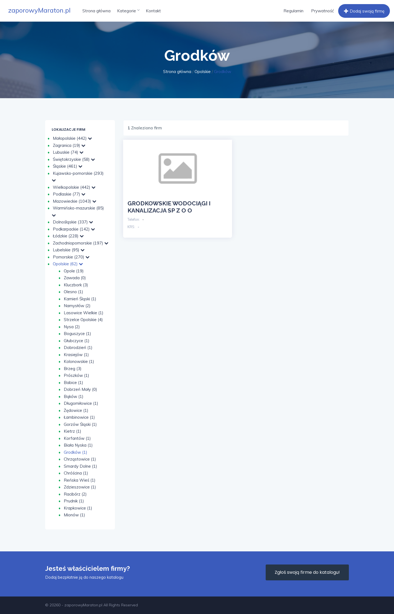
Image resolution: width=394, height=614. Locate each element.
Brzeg (73, 368)
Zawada (75, 277)
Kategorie (128, 10)
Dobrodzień (78, 347)
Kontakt (153, 10)
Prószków (76, 375)
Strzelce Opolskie (83, 319)
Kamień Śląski (80, 298)
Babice (73, 382)
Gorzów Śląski (80, 424)
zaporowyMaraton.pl (39, 10)
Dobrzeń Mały (80, 389)
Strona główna (96, 10)
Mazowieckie (74, 201)
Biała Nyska (78, 445)
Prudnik (74, 501)
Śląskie (67, 166)
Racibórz (75, 494)
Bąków (73, 396)
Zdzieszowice (80, 487)
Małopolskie (72, 138)
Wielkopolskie (74, 187)
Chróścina (76, 473)
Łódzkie (68, 235)
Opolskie (203, 71)
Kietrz (72, 431)
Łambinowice (79, 417)
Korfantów (77, 438)
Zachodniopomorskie (80, 243)
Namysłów (77, 305)
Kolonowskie (79, 361)
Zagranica (69, 145)
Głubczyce (76, 340)
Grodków (75, 452)
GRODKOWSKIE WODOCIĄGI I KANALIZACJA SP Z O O (169, 207)
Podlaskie (69, 194)
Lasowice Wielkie (83, 312)
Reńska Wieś (79, 480)
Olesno (73, 291)
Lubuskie (68, 152)
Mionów (74, 514)
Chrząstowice (80, 459)
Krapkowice (78, 508)
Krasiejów (76, 354)
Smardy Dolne (80, 466)
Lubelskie (69, 249)
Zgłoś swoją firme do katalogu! (307, 572)
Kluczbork (76, 284)
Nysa (72, 326)
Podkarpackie (74, 229)
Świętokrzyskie (74, 159)
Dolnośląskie (73, 222)
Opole (74, 270)
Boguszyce (77, 333)
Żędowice (76, 410)
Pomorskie (71, 257)
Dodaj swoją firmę (363, 11)
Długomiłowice (81, 403)
